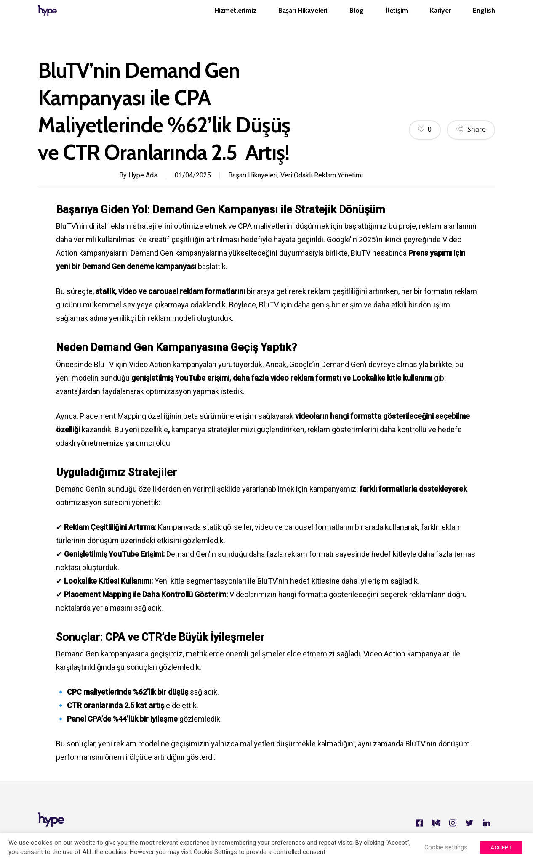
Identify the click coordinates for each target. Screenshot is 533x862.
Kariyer (440, 19)
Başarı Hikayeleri (303, 19)
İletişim (397, 19)
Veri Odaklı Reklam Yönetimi (321, 175)
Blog (356, 19)
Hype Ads (142, 175)
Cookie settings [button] (445, 847)
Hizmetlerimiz (235, 19)
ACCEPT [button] (501, 847)
